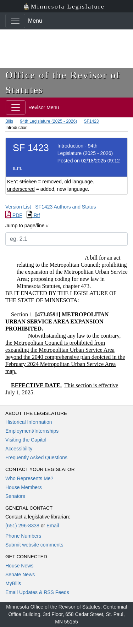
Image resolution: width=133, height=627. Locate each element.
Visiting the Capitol (25, 440)
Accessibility (18, 448)
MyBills (13, 583)
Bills (9, 121)
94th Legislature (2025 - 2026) (48, 121)
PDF (13, 215)
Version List (18, 207)
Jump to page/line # (27, 225)
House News (19, 565)
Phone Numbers (23, 536)
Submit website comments (34, 545)
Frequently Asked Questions (36, 457)
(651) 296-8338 (22, 525)
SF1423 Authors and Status (65, 207)
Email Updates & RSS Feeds (37, 592)
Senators (15, 496)
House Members (23, 487)
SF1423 (91, 121)
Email (52, 525)
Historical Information (28, 422)
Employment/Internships (32, 431)
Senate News (20, 574)
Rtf (33, 215)
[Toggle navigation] (15, 21)
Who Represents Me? (29, 478)
